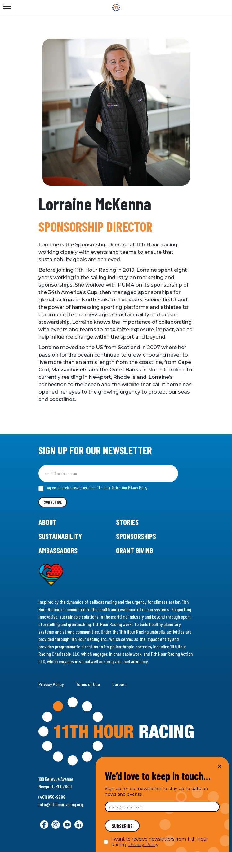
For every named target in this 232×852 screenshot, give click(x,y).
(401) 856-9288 (51, 797)
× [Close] (219, 766)
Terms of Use (88, 684)
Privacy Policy (51, 684)
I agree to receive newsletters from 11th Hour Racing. (92, 488)
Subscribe (53, 502)
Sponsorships (136, 536)
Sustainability (60, 536)
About (47, 521)
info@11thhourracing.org (60, 804)
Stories (127, 521)
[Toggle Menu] (7, 7)
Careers (119, 684)
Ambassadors (58, 550)
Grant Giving (134, 550)
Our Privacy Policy (134, 487)
